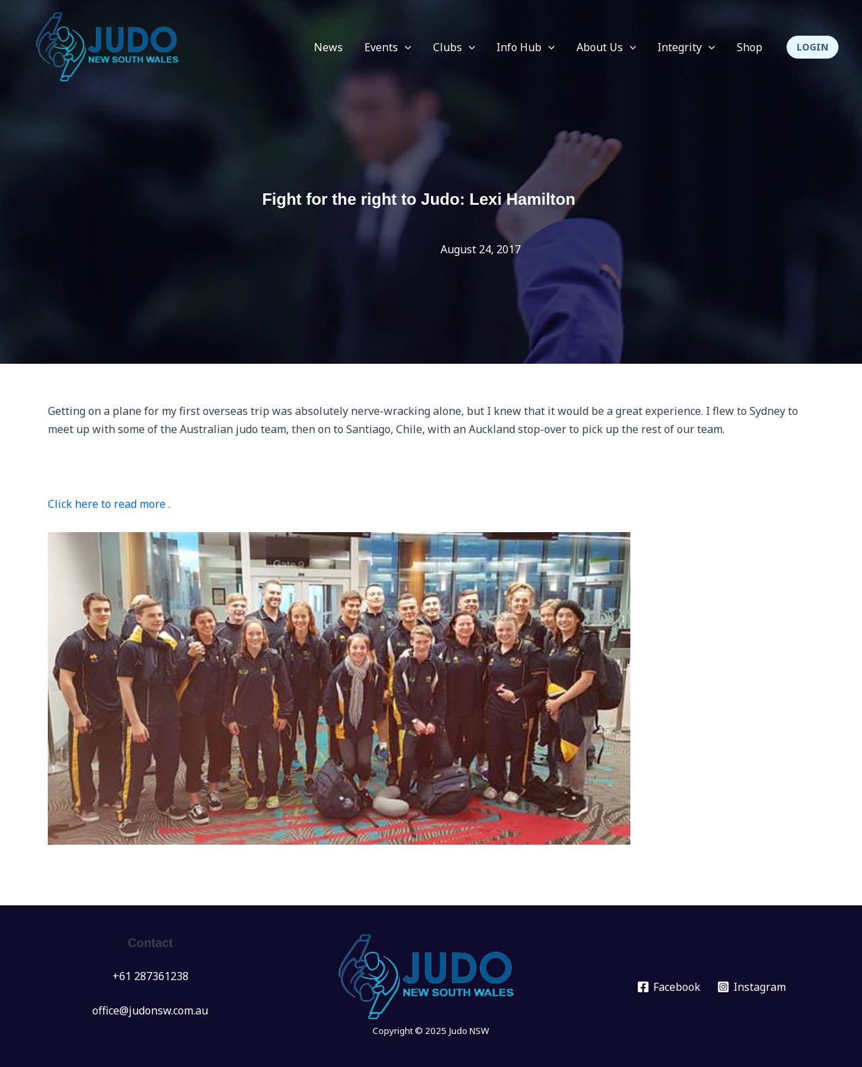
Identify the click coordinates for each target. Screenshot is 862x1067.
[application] (404, 47)
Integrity (686, 47)
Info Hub (525, 47)
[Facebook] (669, 987)
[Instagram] (752, 987)
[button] (812, 47)
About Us (606, 47)
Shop (749, 47)
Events (387, 47)
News (328, 47)
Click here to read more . (109, 503)
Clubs (454, 47)
